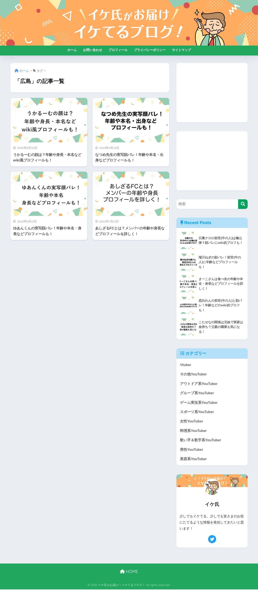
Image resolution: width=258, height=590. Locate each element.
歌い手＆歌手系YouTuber (200, 441)
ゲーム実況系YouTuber (199, 403)
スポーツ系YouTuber (197, 412)
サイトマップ (181, 50)
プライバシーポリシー (150, 50)
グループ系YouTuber (197, 393)
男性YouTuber (191, 450)
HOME (129, 572)
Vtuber (185, 365)
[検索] (243, 204)
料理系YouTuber (193, 431)
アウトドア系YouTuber (199, 384)
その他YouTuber (193, 374)
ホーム (72, 50)
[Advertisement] (212, 92)
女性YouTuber (191, 422)
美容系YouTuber (193, 460)
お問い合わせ (92, 50)
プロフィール (118, 50)
